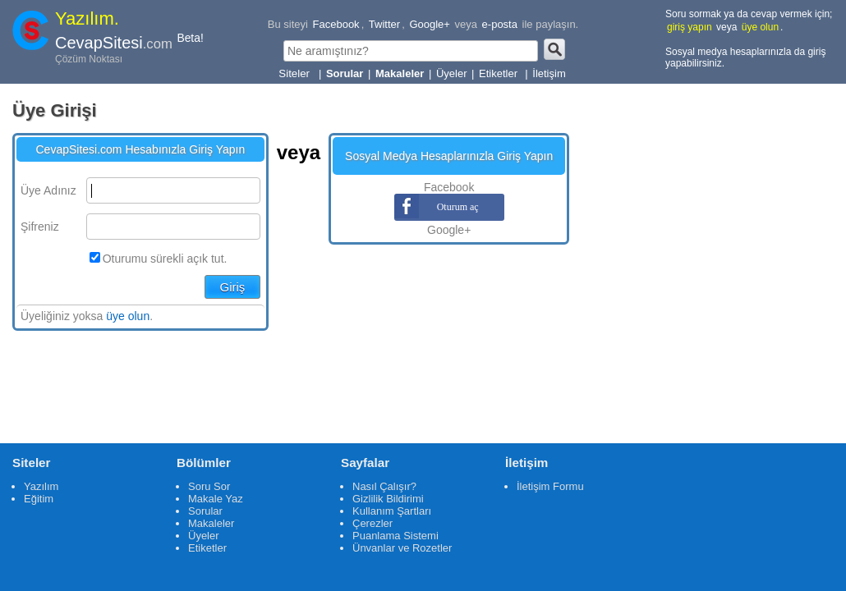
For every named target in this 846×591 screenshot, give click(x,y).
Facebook (336, 24)
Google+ (429, 24)
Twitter (384, 24)
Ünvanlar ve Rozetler (402, 548)
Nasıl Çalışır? (384, 486)
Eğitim (38, 498)
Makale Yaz (215, 498)
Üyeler (451, 73)
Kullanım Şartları (391, 511)
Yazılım (41, 486)
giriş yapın (689, 27)
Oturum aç (449, 207)
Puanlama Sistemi (395, 535)
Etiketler (500, 73)
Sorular (205, 511)
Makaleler (211, 523)
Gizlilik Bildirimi (388, 498)
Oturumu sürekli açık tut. (165, 258)
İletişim (548, 73)
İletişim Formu (550, 486)
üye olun (760, 27)
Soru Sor (209, 486)
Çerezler (372, 523)
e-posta (499, 24)
